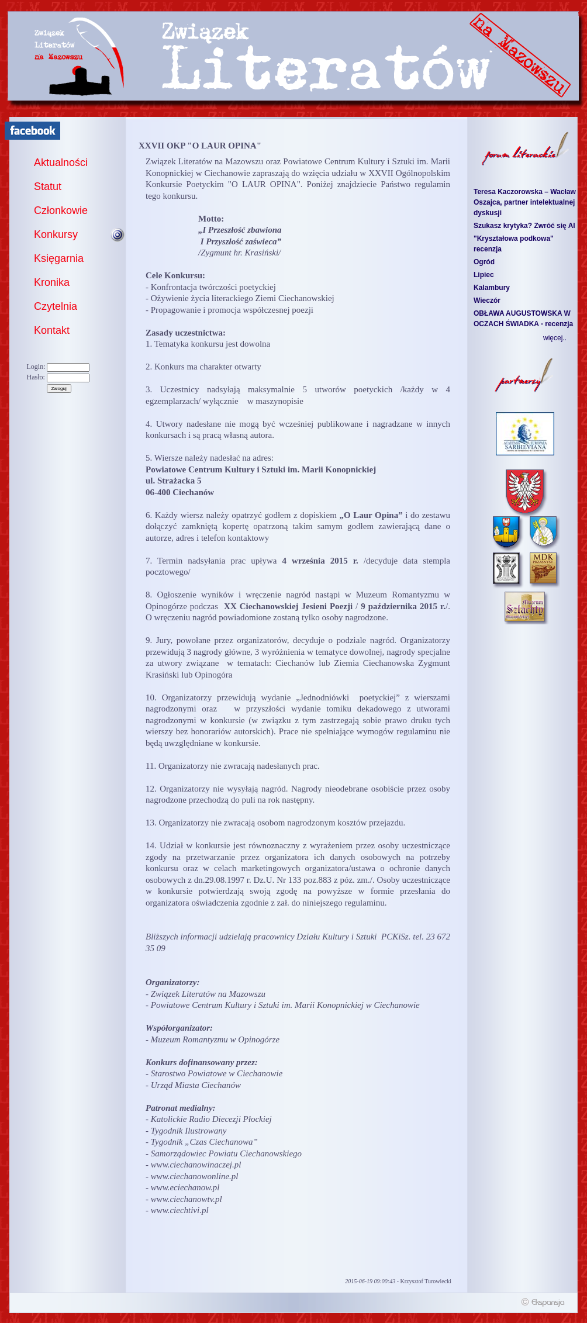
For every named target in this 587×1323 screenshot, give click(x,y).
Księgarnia (59, 258)
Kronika (52, 282)
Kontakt (52, 330)
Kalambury (492, 288)
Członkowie (61, 210)
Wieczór (487, 300)
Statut (47, 186)
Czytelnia (55, 306)
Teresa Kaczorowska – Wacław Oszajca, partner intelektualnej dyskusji (525, 202)
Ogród (484, 262)
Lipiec (484, 275)
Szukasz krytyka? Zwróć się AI (524, 226)
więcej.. (555, 338)
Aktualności (61, 162)
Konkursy (56, 234)
